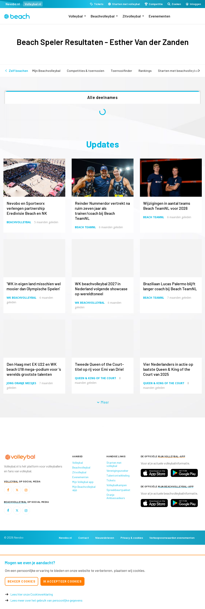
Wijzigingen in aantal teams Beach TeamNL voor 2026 (166, 206)
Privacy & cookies (132, 537)
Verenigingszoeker (117, 470)
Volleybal (75, 16)
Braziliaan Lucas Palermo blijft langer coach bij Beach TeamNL (170, 286)
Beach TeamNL (85, 227)
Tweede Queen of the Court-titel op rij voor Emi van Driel (99, 367)
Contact (83, 537)
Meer (102, 402)
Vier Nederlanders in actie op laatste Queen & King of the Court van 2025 (168, 369)
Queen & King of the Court (95, 378)
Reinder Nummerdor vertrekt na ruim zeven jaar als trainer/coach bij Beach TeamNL (102, 211)
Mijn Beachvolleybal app (83, 488)
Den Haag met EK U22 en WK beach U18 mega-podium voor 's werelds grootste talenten (34, 369)
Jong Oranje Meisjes (21, 383)
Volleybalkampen (117, 485)
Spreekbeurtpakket (118, 490)
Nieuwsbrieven (104, 537)
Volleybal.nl (33, 4)
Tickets (111, 480)
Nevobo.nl (13, 4)
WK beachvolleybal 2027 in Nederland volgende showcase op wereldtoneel (101, 288)
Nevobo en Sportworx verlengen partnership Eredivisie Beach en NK (27, 208)
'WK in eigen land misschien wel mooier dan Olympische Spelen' (34, 286)
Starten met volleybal (114, 464)
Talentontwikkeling (118, 475)
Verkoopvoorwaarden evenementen (172, 537)
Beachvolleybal (103, 16)
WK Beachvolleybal (21, 297)
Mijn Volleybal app (82, 482)
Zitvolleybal (132, 16)
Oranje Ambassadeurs (116, 496)
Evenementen (159, 16)
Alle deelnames (102, 97)
